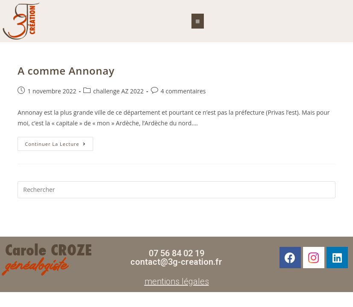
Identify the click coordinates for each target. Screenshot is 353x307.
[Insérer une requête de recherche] (176, 189)
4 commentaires (183, 91)
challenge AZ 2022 (118, 91)
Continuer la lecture (59, 142)
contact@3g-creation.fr (176, 262)
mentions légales (176, 281)
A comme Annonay (66, 71)
